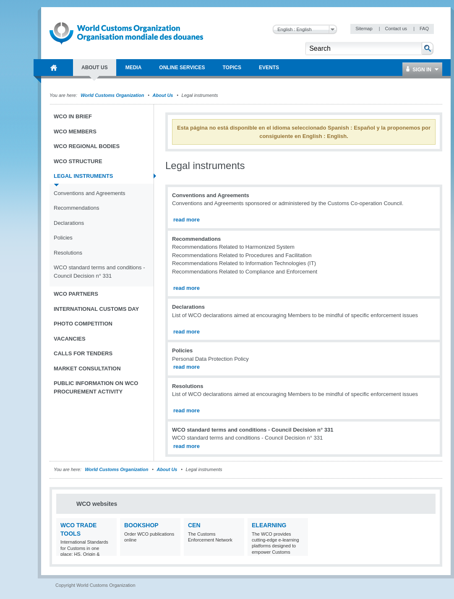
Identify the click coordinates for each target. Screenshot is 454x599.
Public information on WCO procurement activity (96, 387)
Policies (63, 237)
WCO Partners (76, 294)
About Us (163, 95)
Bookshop (141, 525)
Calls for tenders (83, 353)
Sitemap (364, 28)
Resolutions (68, 253)
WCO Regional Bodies (87, 146)
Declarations (69, 223)
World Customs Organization (113, 95)
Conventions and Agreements (89, 193)
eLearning (269, 525)
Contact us (396, 28)
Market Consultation (87, 368)
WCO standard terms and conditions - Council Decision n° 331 (99, 271)
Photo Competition (83, 323)
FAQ (424, 28)
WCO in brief (73, 116)
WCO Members (75, 131)
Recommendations (76, 208)
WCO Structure (78, 161)
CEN (194, 525)
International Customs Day (96, 309)
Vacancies (70, 339)
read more (186, 219)
